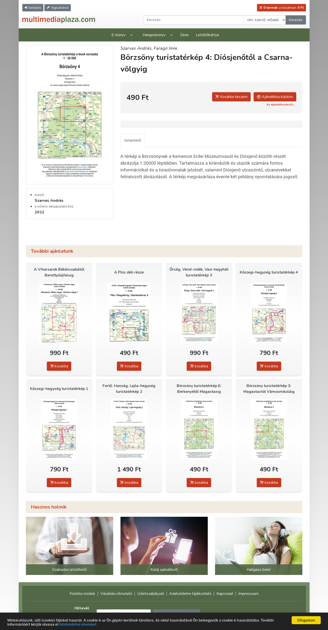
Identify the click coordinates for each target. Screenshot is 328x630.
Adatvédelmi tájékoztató (190, 593)
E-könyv (119, 35)
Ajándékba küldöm (275, 96)
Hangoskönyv (154, 35)
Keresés (296, 20)
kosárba (59, 366)
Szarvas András (49, 200)
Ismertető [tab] (132, 140)
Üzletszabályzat (150, 593)
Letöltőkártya (207, 35)
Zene (184, 35)
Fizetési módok (82, 593)
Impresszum (248, 593)
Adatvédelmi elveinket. (78, 624)
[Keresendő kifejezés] (193, 19)
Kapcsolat (224, 593)
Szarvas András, (137, 48)
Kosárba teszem (231, 96)
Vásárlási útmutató (116, 593)
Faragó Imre (165, 48)
